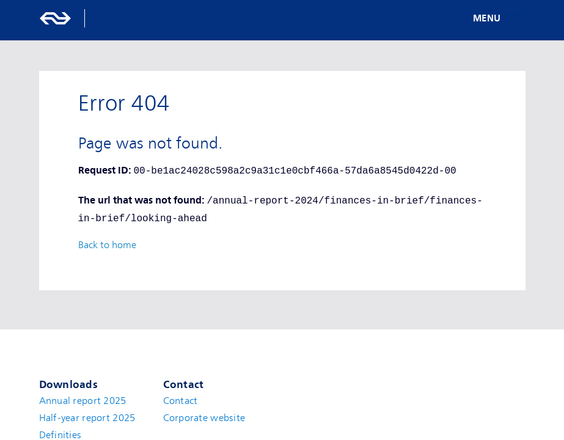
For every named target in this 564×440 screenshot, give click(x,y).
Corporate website (204, 418)
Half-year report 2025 (87, 418)
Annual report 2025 (82, 400)
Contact (180, 400)
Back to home (107, 245)
